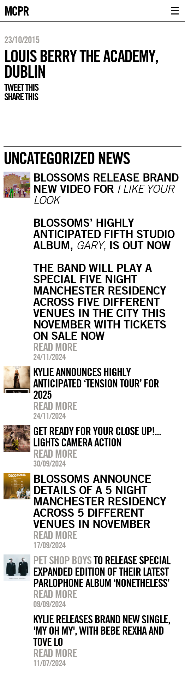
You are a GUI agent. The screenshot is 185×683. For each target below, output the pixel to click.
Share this (21, 97)
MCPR (17, 10)
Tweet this (21, 87)
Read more (55, 347)
